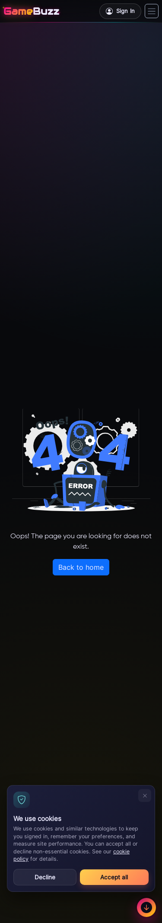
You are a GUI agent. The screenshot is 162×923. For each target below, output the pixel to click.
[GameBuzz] (31, 11)
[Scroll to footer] (146, 907)
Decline (45, 877)
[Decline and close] (144, 795)
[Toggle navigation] (152, 11)
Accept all (114, 877)
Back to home (81, 567)
